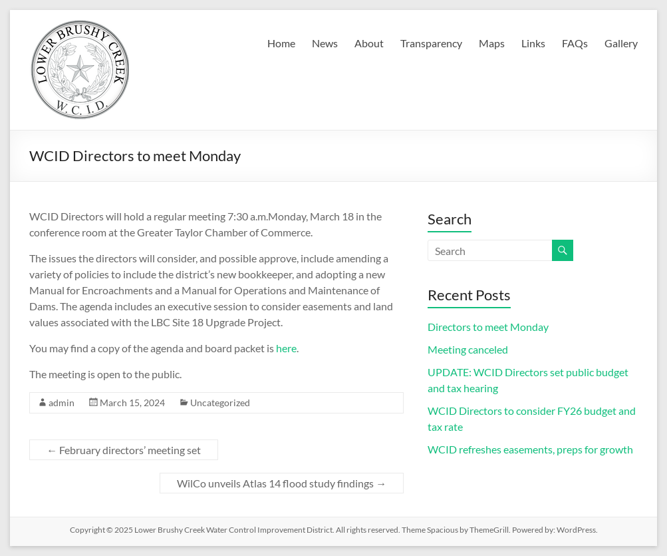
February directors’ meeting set (124, 449)
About (369, 43)
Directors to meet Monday (488, 326)
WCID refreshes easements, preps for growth (530, 449)
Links (533, 43)
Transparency (431, 43)
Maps (492, 43)
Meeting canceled (468, 349)
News (325, 43)
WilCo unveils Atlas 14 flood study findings (281, 483)
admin (61, 402)
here (286, 348)
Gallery (621, 43)
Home (281, 43)
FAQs (575, 43)
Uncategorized (220, 402)
